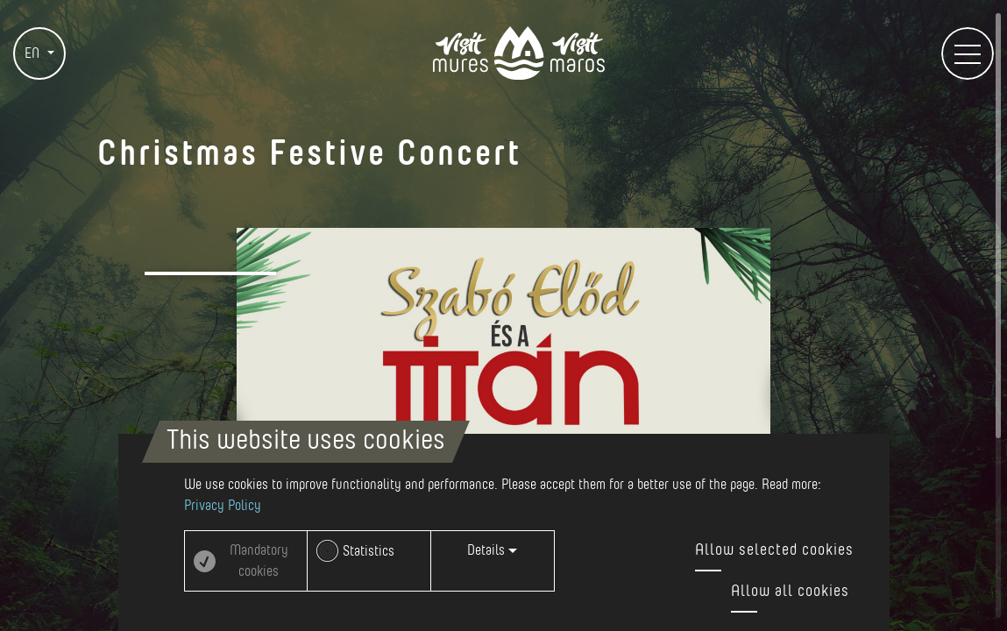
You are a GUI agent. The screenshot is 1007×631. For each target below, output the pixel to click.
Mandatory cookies (259, 560)
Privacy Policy (222, 506)
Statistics (368, 551)
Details (492, 550)
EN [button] (34, 53)
